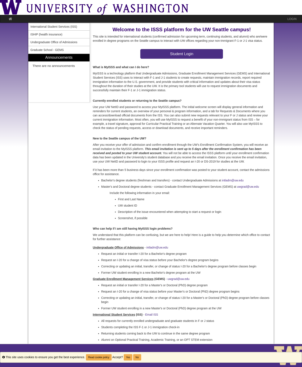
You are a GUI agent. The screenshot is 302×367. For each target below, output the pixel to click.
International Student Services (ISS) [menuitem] (53, 26)
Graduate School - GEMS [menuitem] (47, 50)
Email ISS (151, 314)
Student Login (181, 54)
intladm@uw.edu (233, 180)
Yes (128, 357)
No (137, 357)
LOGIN (292, 19)
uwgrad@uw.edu (248, 186)
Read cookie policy (98, 357)
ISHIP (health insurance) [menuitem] (46, 34)
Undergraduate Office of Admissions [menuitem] (53, 42)
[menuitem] (59, 78)
